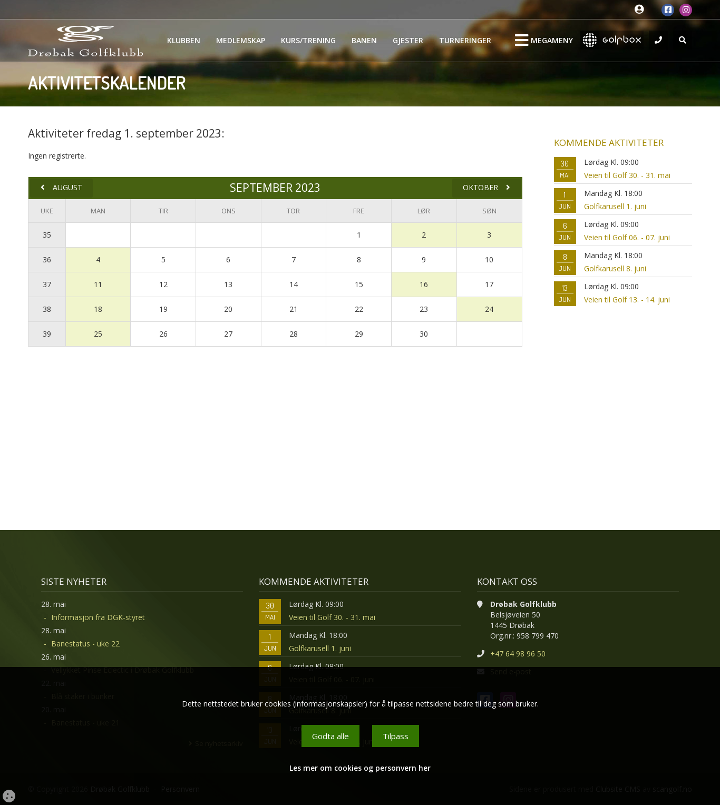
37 (47, 284)
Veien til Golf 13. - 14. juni (627, 299)
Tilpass (395, 736)
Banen (364, 40)
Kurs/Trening (308, 40)
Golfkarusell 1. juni (615, 206)
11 (98, 284)
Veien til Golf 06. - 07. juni (627, 237)
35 (47, 235)
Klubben (183, 40)
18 (98, 309)
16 (424, 284)
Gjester (408, 40)
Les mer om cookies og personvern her (360, 768)
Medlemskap (240, 40)
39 (47, 334)
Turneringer (465, 40)
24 (489, 309)
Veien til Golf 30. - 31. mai (627, 175)
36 (47, 259)
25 (98, 334)
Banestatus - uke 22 (85, 644)
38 (47, 309)
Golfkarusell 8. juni (615, 268)
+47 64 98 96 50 (518, 654)
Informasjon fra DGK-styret (98, 617)
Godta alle (330, 736)
